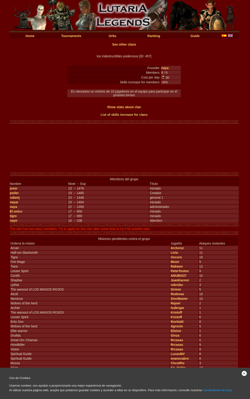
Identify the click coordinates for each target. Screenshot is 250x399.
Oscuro (176, 257)
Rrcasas (177, 340)
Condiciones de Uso (217, 390)
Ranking (153, 36)
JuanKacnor (180, 280)
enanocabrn (180, 358)
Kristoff (176, 312)
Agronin (177, 326)
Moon (175, 262)
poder (14, 193)
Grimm (176, 289)
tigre (13, 216)
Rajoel (175, 303)
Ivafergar (177, 308)
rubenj (15, 197)
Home (30, 36)
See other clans (124, 44)
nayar (14, 202)
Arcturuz (177, 248)
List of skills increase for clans (124, 114)
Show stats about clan (124, 107)
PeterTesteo (180, 271)
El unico (16, 211)
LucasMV (178, 354)
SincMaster (179, 298)
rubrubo (177, 285)
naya (165, 68)
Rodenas (177, 294)
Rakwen (177, 266)
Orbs (112, 36)
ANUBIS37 (179, 275)
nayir (13, 220)
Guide (195, 36)
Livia (174, 252)
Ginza (175, 335)
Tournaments (71, 36)
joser (13, 188)
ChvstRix (178, 363)
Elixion (176, 331)
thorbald (177, 321)
